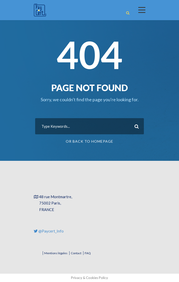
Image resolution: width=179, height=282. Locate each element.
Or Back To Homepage (89, 141)
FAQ (88, 253)
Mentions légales (56, 253)
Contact (76, 253)
